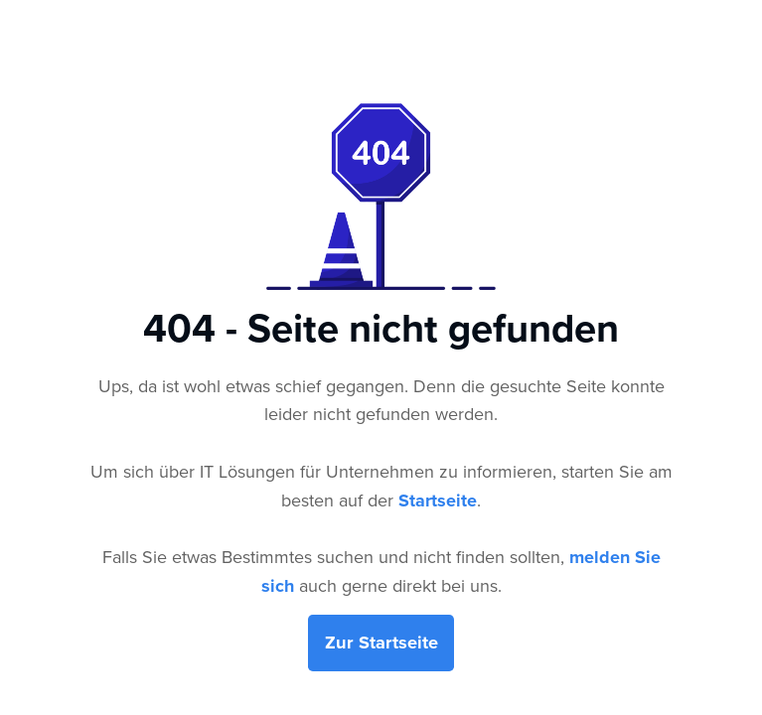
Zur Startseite (381, 642)
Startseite (437, 500)
